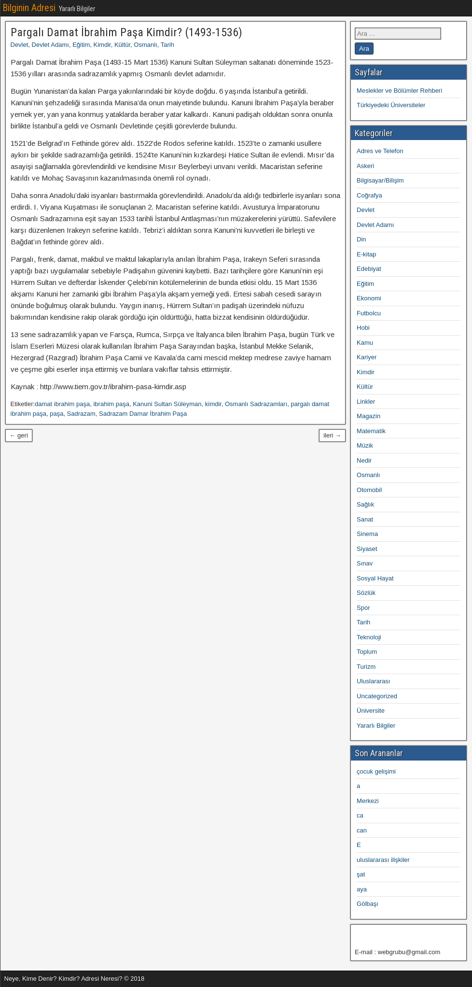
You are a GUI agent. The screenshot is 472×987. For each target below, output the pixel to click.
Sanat (365, 519)
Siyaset (367, 548)
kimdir (213, 404)
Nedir (364, 460)
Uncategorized (377, 696)
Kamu (365, 342)
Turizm (366, 666)
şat (361, 874)
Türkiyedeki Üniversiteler (391, 105)
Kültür (122, 44)
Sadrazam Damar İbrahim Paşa (143, 413)
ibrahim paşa (111, 404)
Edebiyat (369, 268)
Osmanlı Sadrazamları (256, 404)
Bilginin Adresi (29, 8)
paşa (56, 413)
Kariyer (366, 357)
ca (360, 815)
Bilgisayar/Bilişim (380, 180)
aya (362, 889)
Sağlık (365, 504)
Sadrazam (81, 413)
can (362, 830)
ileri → (332, 435)
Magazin (368, 416)
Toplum (367, 651)
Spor (363, 607)
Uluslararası (373, 681)
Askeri (365, 165)
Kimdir (102, 44)
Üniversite (371, 710)
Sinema (367, 533)
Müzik (365, 445)
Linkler (366, 401)
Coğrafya (369, 195)
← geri (19, 435)
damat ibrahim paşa (62, 404)
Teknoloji (369, 637)
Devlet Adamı (50, 44)
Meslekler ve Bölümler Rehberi (399, 90)
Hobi (363, 327)
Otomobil (369, 490)
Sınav (365, 563)
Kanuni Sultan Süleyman (167, 404)
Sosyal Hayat (375, 578)
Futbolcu (369, 313)
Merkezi (368, 800)
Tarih (167, 44)
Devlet (19, 44)
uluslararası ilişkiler (383, 859)
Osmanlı (145, 44)
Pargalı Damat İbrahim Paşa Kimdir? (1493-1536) (126, 32)
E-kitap (366, 254)
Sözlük (366, 592)
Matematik (371, 431)
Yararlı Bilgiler (376, 725)
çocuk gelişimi (376, 771)
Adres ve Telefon (380, 151)
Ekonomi (369, 298)
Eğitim (81, 44)
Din (361, 239)
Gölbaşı (367, 903)
